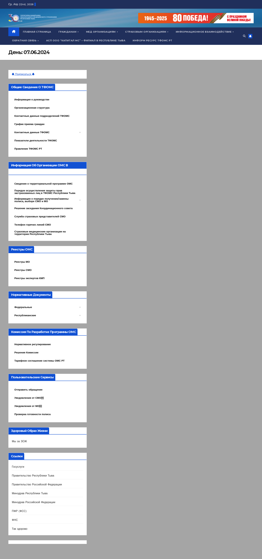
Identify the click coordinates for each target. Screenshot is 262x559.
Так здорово (19, 528)
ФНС (15, 520)
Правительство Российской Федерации (37, 484)
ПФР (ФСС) (19, 511)
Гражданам (67, 31)
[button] (244, 36)
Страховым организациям (146, 31)
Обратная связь (24, 40)
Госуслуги (18, 466)
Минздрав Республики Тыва (30, 493)
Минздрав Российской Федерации (33, 502)
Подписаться (23, 74)
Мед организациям (101, 31)
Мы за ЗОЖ (19, 441)
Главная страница (37, 31)
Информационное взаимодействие (204, 31)
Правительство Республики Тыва (33, 475)
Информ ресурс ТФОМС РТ (152, 40)
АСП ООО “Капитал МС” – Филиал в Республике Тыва (85, 40)
